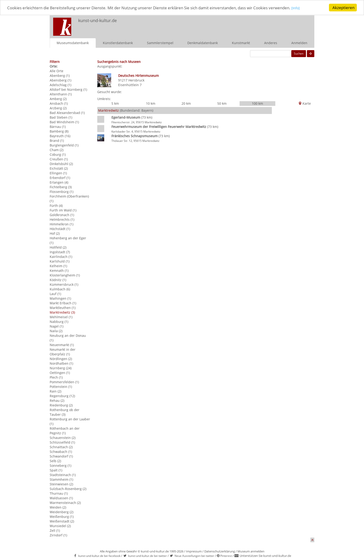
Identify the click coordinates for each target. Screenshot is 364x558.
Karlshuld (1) (59, 261)
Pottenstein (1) (61, 386)
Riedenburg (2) (61, 405)
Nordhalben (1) (61, 363)
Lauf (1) (55, 293)
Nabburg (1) (59, 321)
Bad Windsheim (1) (64, 122)
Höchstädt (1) (60, 228)
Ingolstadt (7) (60, 252)
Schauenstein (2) (62, 437)
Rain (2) (55, 391)
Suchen (298, 53)
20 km (186, 103)
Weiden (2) (58, 507)
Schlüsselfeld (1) (62, 442)
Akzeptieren (343, 7)
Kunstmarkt (241, 42)
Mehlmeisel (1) (61, 317)
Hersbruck (136, 80)
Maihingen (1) (60, 298)
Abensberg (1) (60, 80)
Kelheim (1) (58, 265)
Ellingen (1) (58, 173)
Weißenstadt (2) (62, 521)
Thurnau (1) (59, 493)
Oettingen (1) (60, 372)
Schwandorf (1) (61, 456)
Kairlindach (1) (61, 256)
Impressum (194, 551)
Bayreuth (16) (60, 135)
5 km (115, 103)
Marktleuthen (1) (62, 307)
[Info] (295, 8)
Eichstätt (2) (59, 168)
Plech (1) (56, 377)
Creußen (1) (59, 159)
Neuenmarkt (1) (62, 344)
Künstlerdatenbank (118, 42)
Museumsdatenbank (73, 42)
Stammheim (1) (61, 479)
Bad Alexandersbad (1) (67, 112)
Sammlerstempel (160, 42)
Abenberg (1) (60, 75)
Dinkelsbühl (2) (61, 163)
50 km (222, 103)
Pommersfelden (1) (64, 382)
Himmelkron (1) (61, 224)
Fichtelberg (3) (61, 187)
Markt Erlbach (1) (63, 303)
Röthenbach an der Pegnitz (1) (65, 430)
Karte (304, 103)
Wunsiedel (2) (60, 525)
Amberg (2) (58, 98)
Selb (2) (55, 460)
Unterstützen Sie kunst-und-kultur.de (265, 556)
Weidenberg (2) (61, 511)
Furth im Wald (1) (63, 210)
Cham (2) (56, 149)
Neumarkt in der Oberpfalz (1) (62, 351)
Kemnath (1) (59, 270)
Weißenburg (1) (62, 516)
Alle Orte (56, 70)
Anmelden (299, 42)
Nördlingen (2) (61, 358)
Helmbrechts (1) (62, 219)
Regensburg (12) (62, 395)
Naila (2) (56, 330)
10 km (150, 103)
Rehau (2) (57, 400)
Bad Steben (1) (61, 117)
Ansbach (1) (59, 103)
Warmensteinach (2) (65, 502)
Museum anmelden (250, 551)
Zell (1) (55, 530)
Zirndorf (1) (58, 535)
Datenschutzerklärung (219, 551)
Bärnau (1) (58, 126)
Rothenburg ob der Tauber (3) (64, 411)
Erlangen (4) (59, 182)
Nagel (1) (56, 326)
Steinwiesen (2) (61, 484)
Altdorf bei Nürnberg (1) (68, 89)
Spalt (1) (56, 470)
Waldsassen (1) (61, 498)
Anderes (270, 42)
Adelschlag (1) (60, 84)
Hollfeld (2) (58, 247)
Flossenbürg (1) (61, 191)
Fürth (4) (56, 205)
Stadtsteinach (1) (63, 474)
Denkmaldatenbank (202, 42)
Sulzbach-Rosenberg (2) (68, 488)
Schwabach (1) (61, 451)
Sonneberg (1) (60, 465)
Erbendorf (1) (60, 177)
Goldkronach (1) (62, 214)
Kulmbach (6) (60, 289)
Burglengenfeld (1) (64, 145)
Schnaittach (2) (61, 446)
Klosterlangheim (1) (65, 275)
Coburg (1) (58, 154)
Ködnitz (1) (58, 279)
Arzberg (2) (58, 108)
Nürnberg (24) (61, 368)
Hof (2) (55, 233)
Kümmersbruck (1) (64, 284)
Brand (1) (57, 140)
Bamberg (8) (59, 131)
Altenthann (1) (61, 94)
